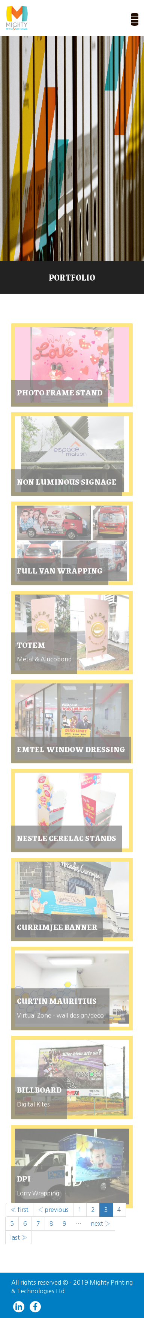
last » (18, 1237)
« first (19, 1210)
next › (100, 1223)
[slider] (72, 148)
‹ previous (53, 1210)
